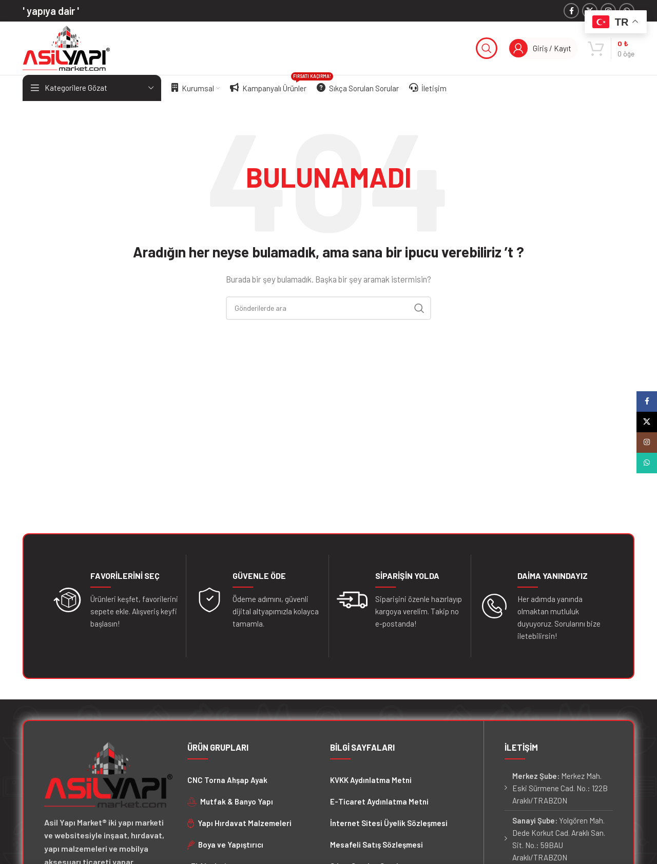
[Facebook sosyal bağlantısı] (571, 10)
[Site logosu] (66, 47)
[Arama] (487, 48)
